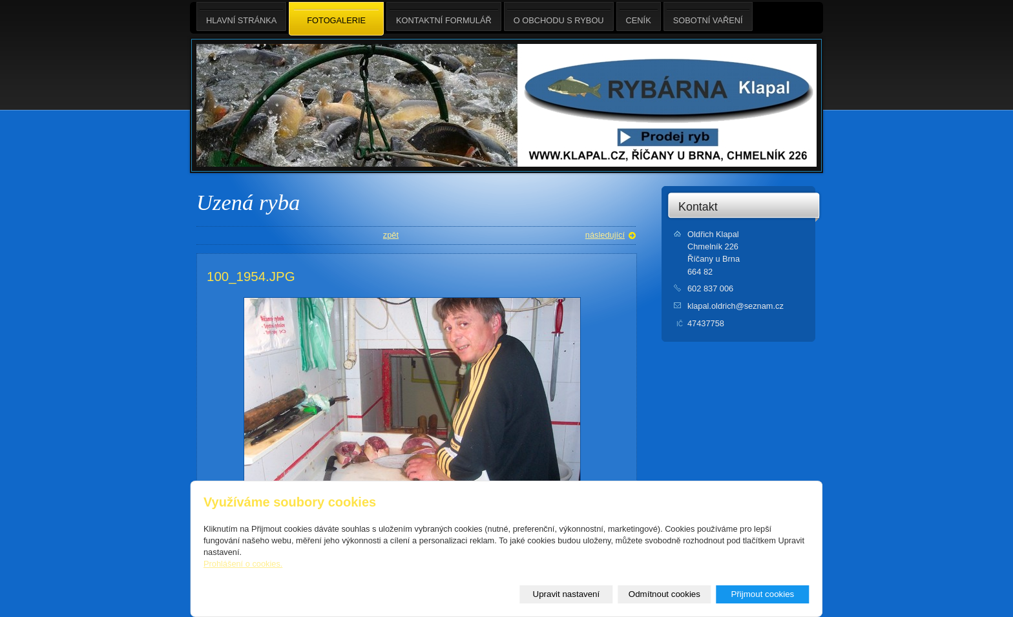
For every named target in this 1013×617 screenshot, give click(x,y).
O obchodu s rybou (559, 16)
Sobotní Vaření (708, 16)
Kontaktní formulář (443, 16)
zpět (391, 235)
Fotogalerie (336, 19)
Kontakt (698, 206)
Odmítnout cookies (664, 594)
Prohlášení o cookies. (243, 564)
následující (605, 235)
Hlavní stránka (241, 16)
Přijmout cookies (762, 594)
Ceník (638, 16)
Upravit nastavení (566, 594)
